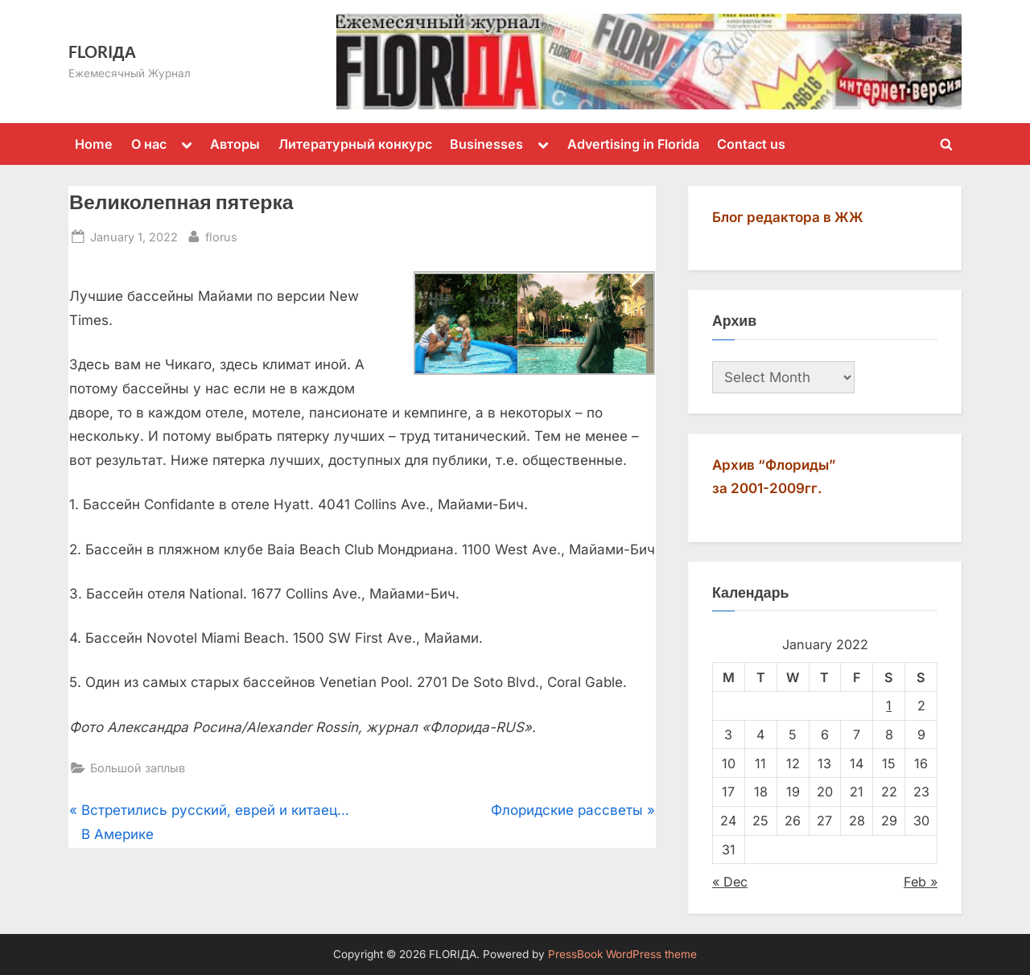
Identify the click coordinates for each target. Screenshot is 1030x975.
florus (221, 235)
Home (94, 144)
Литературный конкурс (355, 144)
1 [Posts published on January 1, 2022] (889, 705)
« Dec (730, 882)
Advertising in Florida (633, 144)
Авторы (235, 144)
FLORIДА (102, 51)
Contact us (751, 144)
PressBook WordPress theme (622, 954)
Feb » (920, 882)
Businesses (486, 144)
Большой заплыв (137, 768)
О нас (149, 144)
